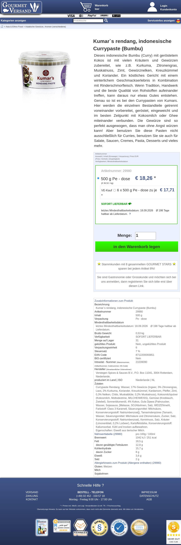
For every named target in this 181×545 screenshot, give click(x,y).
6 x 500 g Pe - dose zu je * (137, 192)
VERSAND (32, 492)
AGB (149, 499)
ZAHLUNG (32, 495)
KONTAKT (32, 499)
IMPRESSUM (149, 492)
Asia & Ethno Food (14, 26)
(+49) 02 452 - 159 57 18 (90, 495)
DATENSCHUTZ (149, 495)
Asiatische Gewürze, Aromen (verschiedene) (45, 26)
